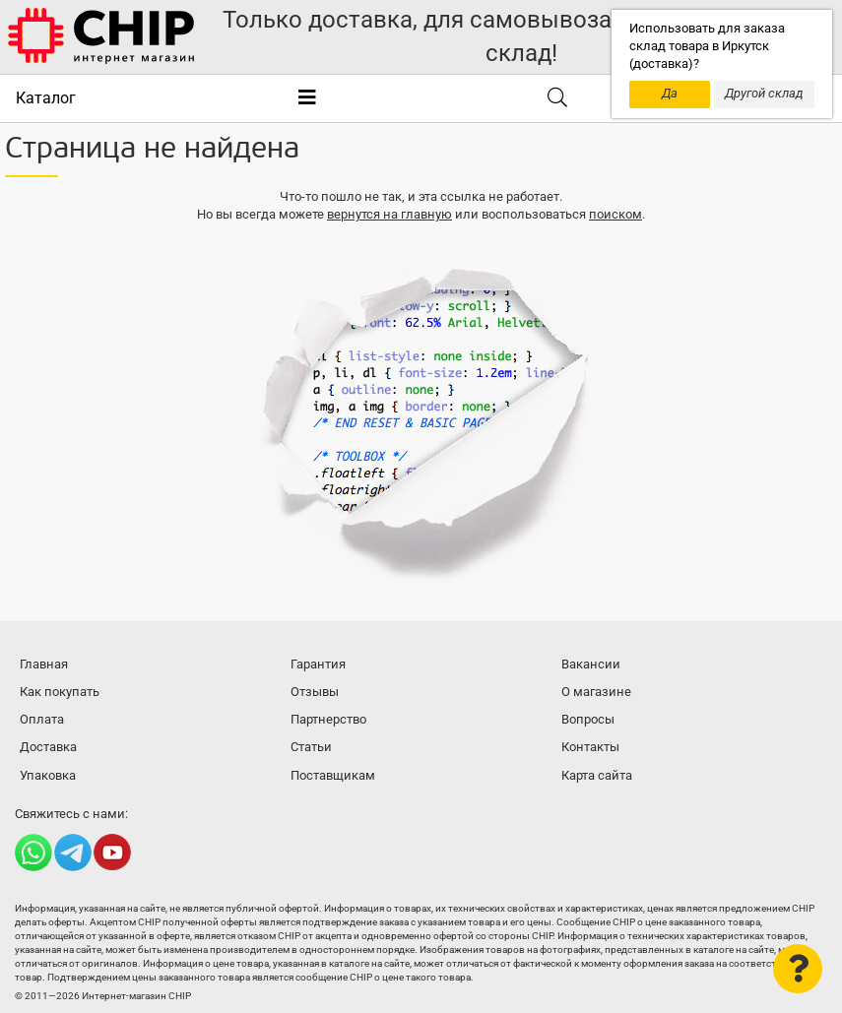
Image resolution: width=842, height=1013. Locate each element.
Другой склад (764, 93)
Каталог (46, 98)
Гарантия (318, 664)
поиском (615, 214)
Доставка (48, 746)
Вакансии (590, 664)
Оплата (42, 719)
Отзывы (315, 691)
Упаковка (48, 775)
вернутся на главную (389, 214)
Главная (44, 664)
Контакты (590, 746)
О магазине (596, 691)
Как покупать (59, 691)
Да (670, 93)
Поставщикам (333, 775)
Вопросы (588, 719)
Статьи (311, 746)
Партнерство (328, 719)
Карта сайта (596, 775)
